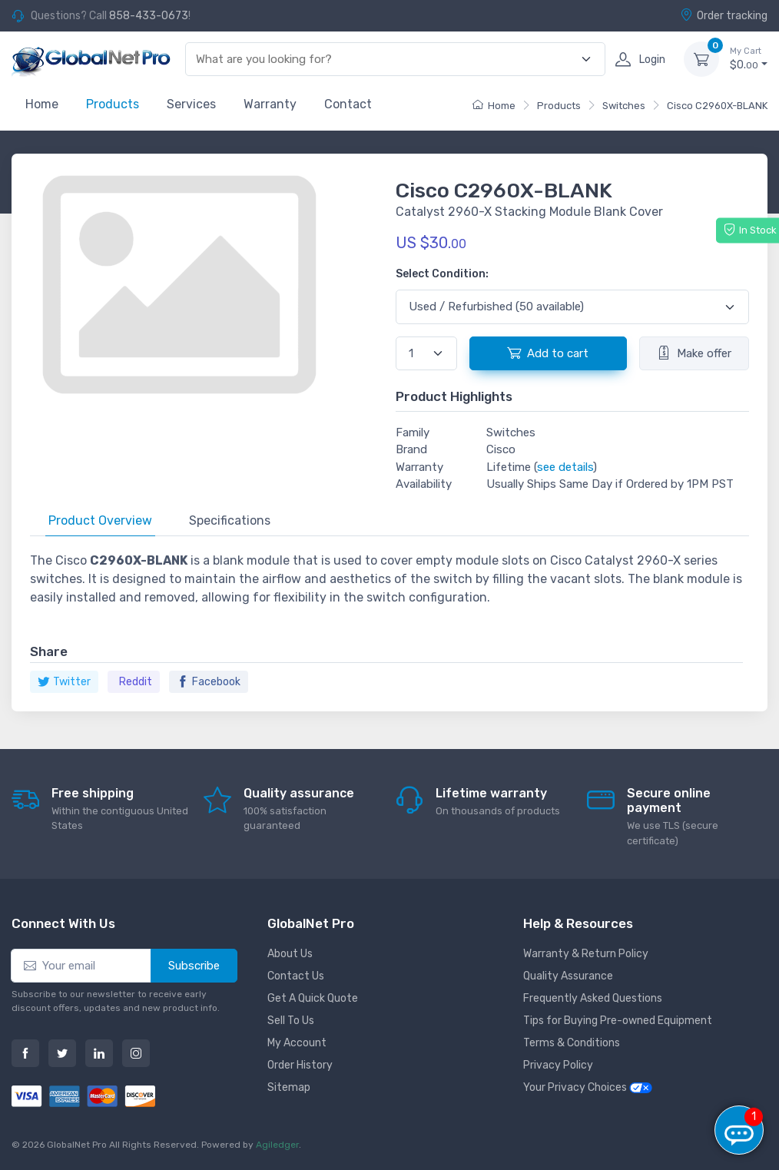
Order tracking (723, 15)
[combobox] (386, 59)
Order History (300, 1065)
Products (112, 104)
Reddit (135, 681)
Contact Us (295, 976)
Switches (623, 105)
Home (41, 104)
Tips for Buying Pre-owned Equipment (617, 1020)
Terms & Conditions (571, 1042)
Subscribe (194, 966)
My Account (297, 1042)
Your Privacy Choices (587, 1087)
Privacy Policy (558, 1065)
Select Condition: (442, 273)
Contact (348, 104)
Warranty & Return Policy (585, 953)
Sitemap (288, 1087)
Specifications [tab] (229, 520)
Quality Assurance (568, 976)
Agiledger (277, 1144)
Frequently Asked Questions (592, 998)
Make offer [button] (694, 353)
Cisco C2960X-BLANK (717, 105)
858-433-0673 (148, 15)
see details (565, 467)
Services (191, 104)
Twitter (64, 681)
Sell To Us (290, 1020)
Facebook (208, 681)
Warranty (270, 104)
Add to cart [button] (547, 353)
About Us (290, 953)
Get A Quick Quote (312, 998)
